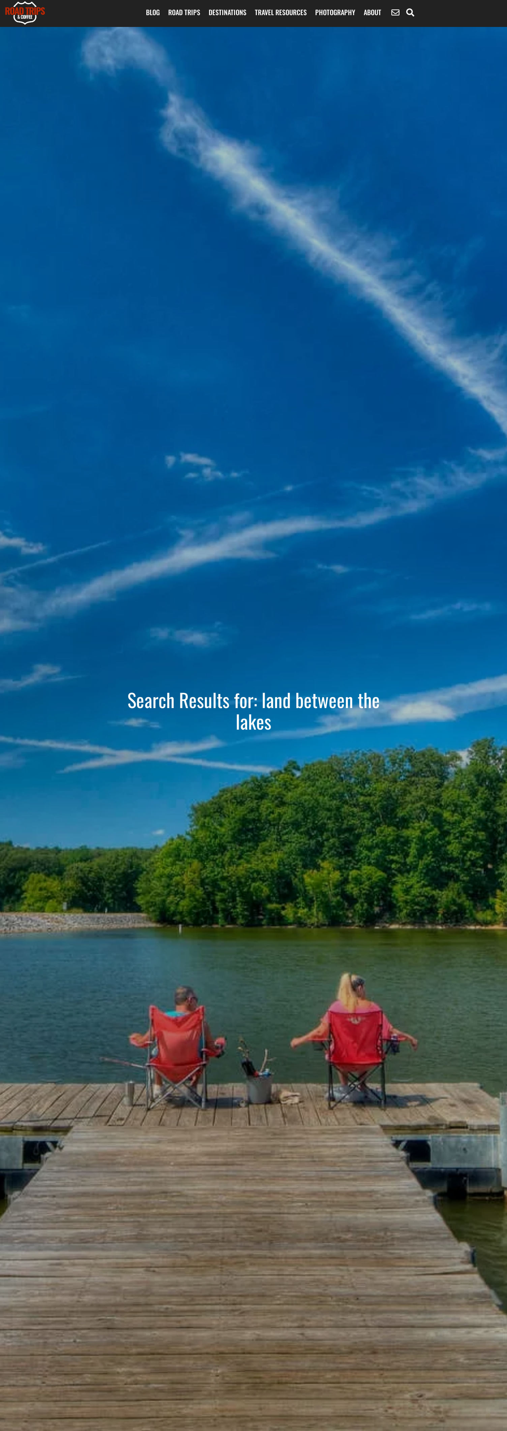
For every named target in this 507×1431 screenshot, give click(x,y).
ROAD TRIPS (184, 12)
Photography (335, 12)
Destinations (227, 12)
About (372, 12)
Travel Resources (281, 12)
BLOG (153, 12)
